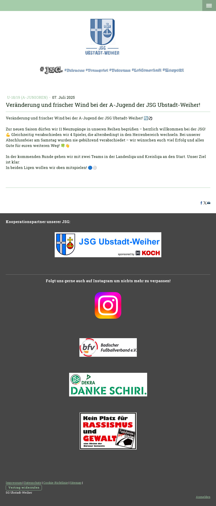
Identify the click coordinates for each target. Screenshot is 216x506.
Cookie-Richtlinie (55, 482)
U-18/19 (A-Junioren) (28, 97)
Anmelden (203, 497)
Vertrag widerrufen (23, 487)
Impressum (14, 482)
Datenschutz (32, 482)
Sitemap (75, 482)
